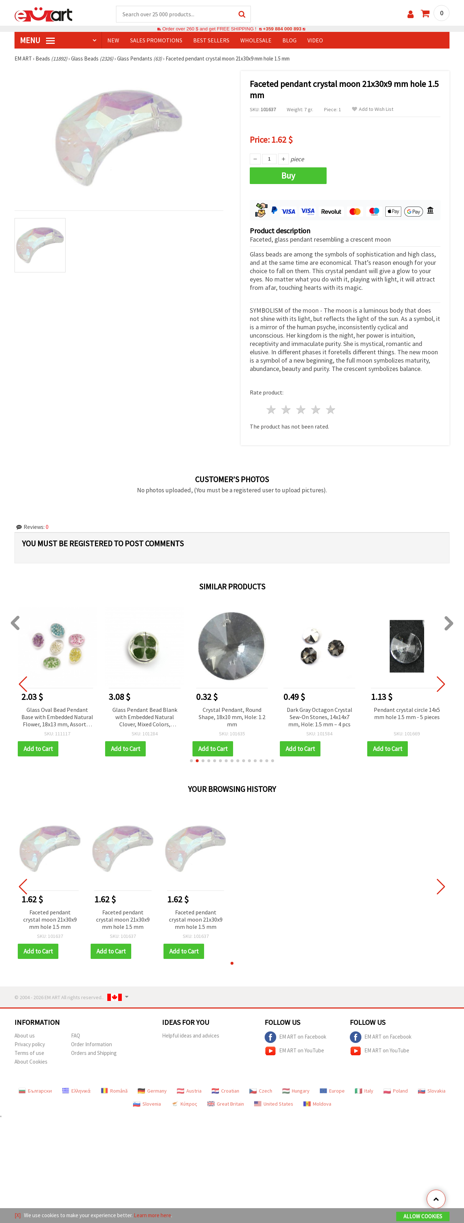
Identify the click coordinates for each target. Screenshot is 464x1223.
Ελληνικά (76, 1090)
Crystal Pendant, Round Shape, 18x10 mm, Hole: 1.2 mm (232, 717)
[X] (17, 1215)
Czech (260, 1091)
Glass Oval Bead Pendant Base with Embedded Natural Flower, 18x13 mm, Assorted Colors (57, 717)
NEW (113, 40)
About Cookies (30, 1061)
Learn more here (152, 1215)
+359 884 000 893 (282, 29)
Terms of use (29, 1052)
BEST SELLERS (211, 40)
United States (273, 1103)
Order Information (91, 1044)
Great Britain (225, 1103)
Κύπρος (184, 1103)
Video (315, 40)
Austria (189, 1091)
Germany (152, 1091)
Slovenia (147, 1104)
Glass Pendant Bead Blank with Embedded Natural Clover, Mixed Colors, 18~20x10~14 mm (144, 717)
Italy (364, 1091)
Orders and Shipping (94, 1052)
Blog (289, 40)
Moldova (317, 1103)
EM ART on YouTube (294, 1051)
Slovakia (432, 1091)
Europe (332, 1090)
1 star (271, 409)
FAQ (75, 1035)
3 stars (301, 409)
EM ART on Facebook (295, 1037)
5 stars (330, 409)
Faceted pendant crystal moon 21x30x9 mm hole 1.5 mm (50, 919)
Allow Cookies (422, 1216)
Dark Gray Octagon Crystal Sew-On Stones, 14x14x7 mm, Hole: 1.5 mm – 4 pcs (319, 717)
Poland (396, 1091)
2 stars (286, 409)
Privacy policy (29, 1044)
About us (24, 1035)
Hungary (296, 1091)
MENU (37, 40)
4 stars (315, 409)
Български (35, 1090)
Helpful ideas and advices (190, 1035)
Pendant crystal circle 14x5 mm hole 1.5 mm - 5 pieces (407, 713)
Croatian (225, 1091)
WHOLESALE (256, 40)
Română (114, 1090)
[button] (191, 760)
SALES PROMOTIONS (156, 40)
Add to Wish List (372, 109)
